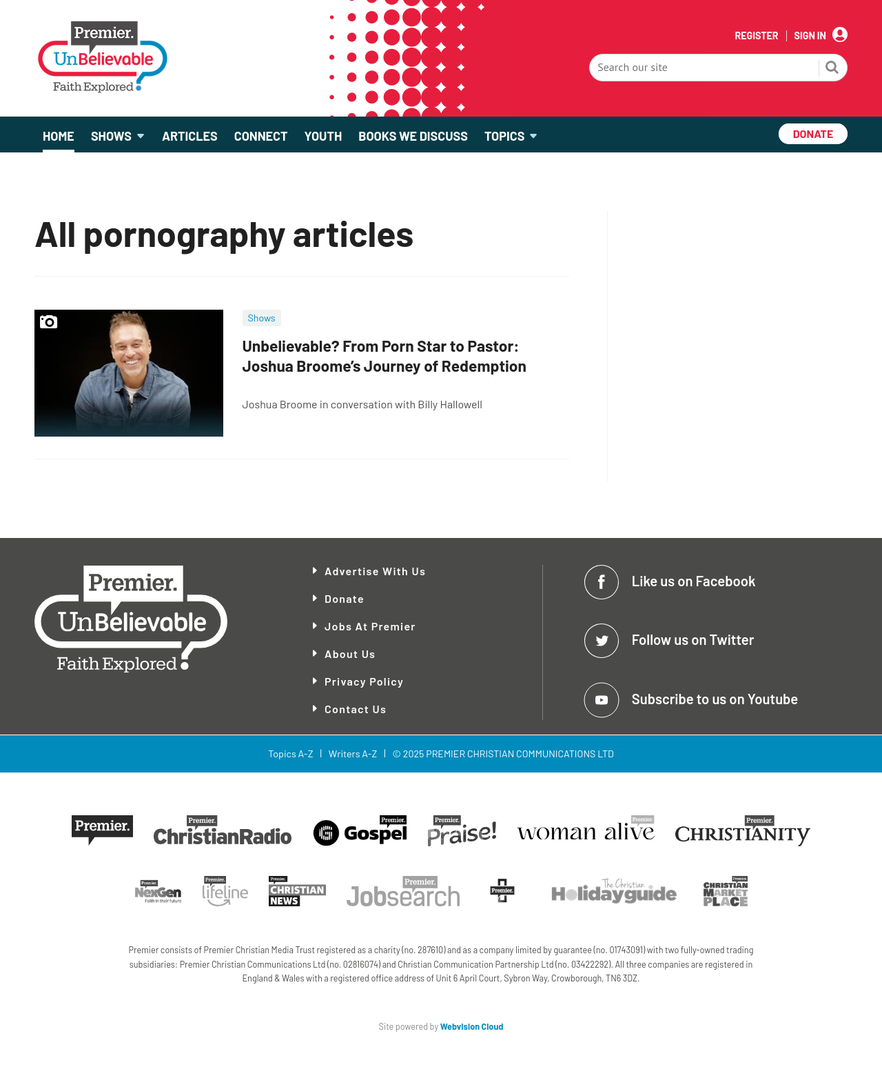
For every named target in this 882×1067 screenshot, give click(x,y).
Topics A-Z (290, 753)
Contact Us (356, 708)
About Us (350, 653)
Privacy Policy (364, 681)
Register (756, 35)
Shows (262, 317)
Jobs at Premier (370, 625)
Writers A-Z (353, 753)
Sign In (810, 35)
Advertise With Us (375, 570)
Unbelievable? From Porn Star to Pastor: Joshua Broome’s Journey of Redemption (384, 355)
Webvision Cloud (472, 1026)
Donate (345, 598)
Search (832, 69)
